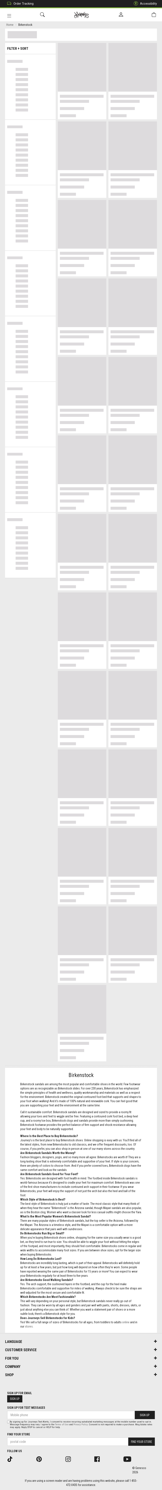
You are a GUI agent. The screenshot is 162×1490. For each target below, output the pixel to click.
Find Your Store (18, 1434)
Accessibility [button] (144, 3)
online (126, 1322)
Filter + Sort (30, 47)
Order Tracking (19, 3)
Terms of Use (62, 1424)
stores (29, 1327)
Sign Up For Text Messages (26, 1407)
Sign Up (15, 1398)
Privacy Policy (80, 1424)
